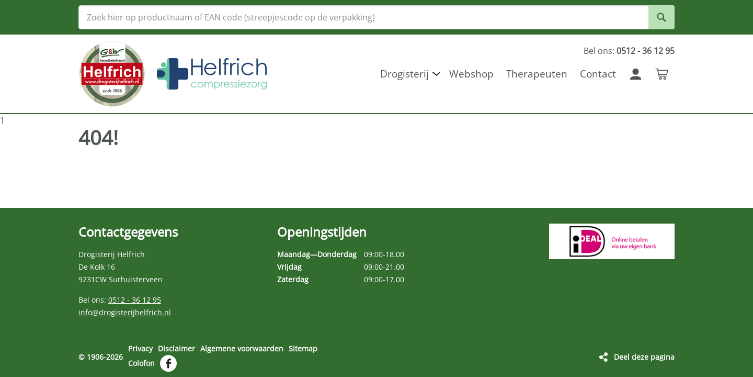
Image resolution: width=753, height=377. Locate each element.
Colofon (141, 363)
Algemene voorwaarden (241, 348)
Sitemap (303, 348)
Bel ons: (629, 51)
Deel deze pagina (644, 357)
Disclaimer (176, 348)
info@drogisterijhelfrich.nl (124, 312)
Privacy (140, 348)
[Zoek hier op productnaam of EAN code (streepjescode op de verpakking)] (376, 17)
